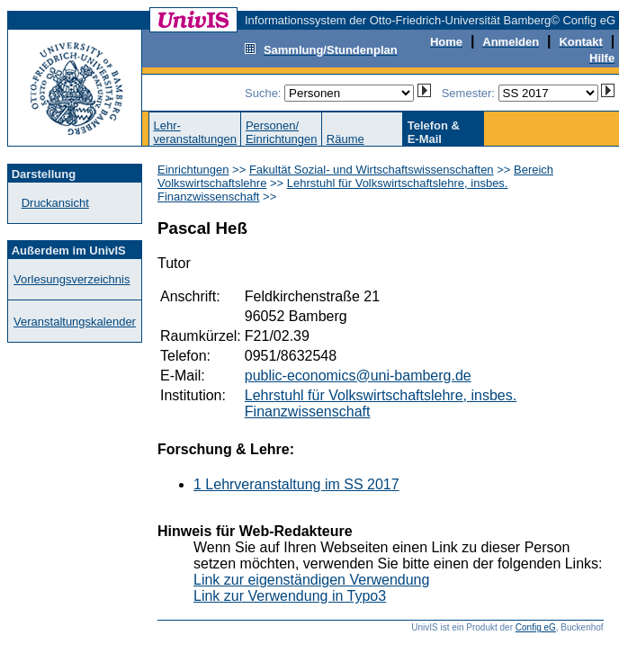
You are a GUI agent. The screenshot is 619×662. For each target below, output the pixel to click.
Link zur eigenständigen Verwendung (311, 579)
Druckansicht (55, 203)
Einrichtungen (193, 169)
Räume (345, 139)
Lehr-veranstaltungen (195, 132)
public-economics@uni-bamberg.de (358, 375)
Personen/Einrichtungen (282, 132)
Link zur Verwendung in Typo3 (289, 596)
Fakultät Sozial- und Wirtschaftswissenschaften (371, 169)
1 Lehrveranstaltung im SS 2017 (296, 484)
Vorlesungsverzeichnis (71, 279)
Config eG (536, 627)
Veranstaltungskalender (74, 321)
